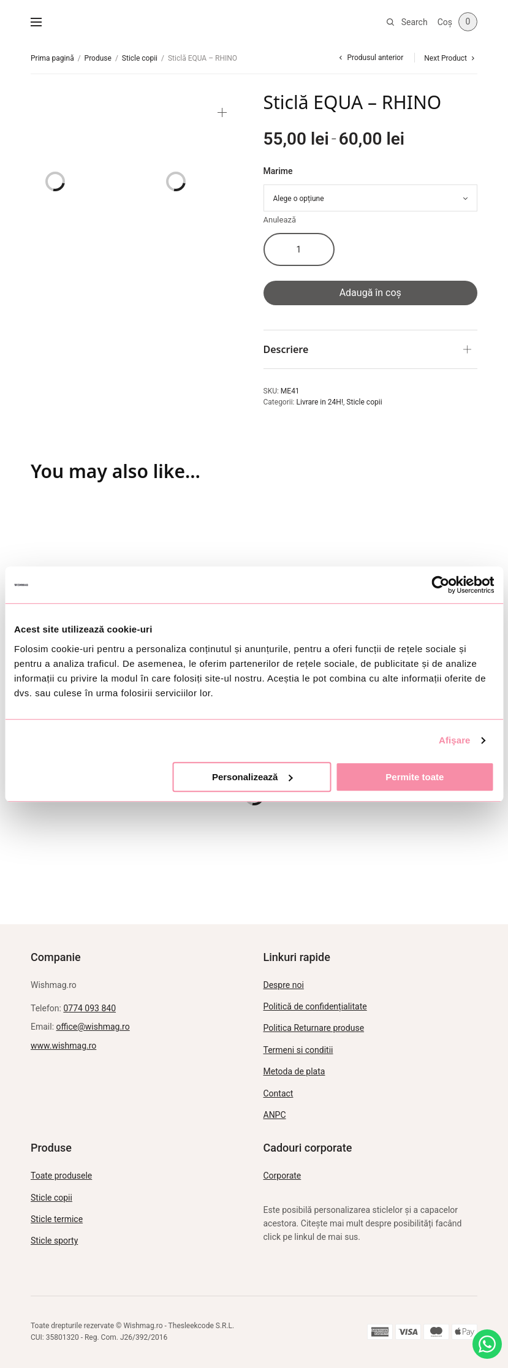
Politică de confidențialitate (315, 1006)
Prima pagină (52, 58)
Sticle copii (139, 58)
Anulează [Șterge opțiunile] (279, 220)
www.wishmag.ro (63, 1046)
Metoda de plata (294, 1071)
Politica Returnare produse (314, 1028)
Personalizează (252, 777)
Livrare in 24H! (320, 402)
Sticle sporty (54, 1240)
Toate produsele (61, 1175)
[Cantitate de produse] (299, 249)
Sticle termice (57, 1219)
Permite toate (414, 777)
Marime (278, 171)
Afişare (455, 740)
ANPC (274, 1115)
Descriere (286, 349)
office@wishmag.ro (93, 1027)
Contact (278, 1093)
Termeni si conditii (298, 1050)
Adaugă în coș (370, 292)
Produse (98, 58)
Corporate (282, 1175)
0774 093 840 (89, 1008)
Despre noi (283, 985)
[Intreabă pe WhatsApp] (487, 1344)
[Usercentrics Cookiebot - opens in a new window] (440, 585)
